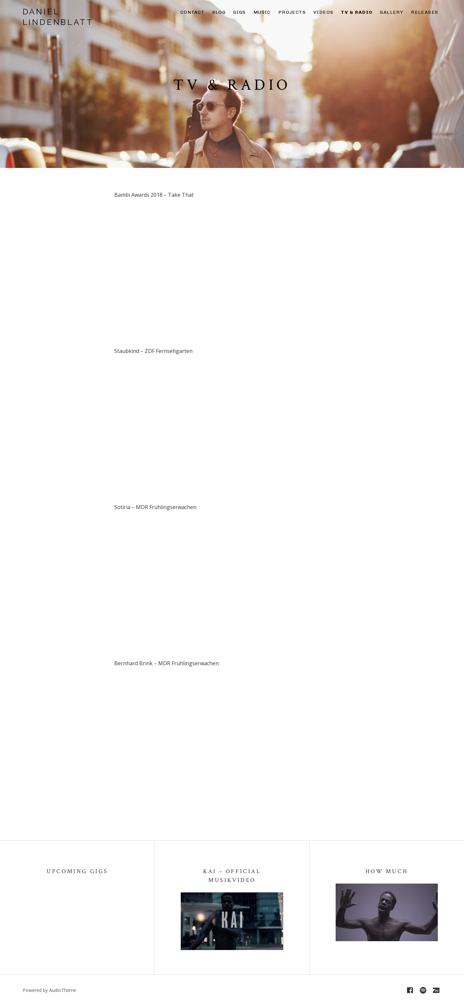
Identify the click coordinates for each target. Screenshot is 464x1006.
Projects (292, 12)
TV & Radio (356, 12)
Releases (424, 12)
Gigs (239, 12)
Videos (323, 12)
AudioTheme (62, 990)
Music (262, 12)
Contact (192, 12)
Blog (219, 12)
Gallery (391, 12)
